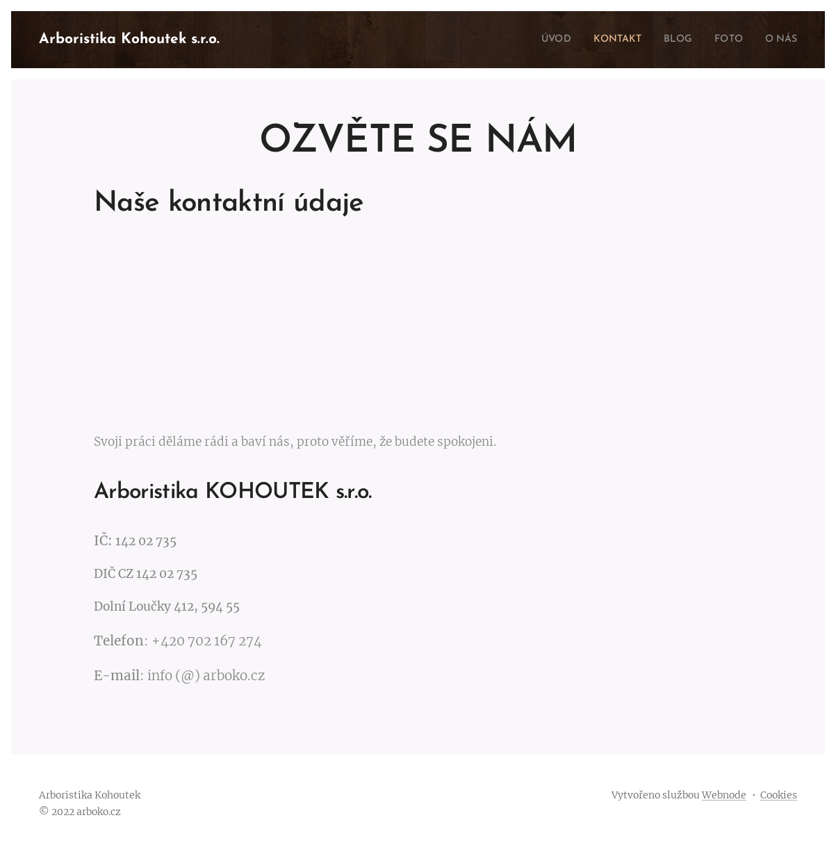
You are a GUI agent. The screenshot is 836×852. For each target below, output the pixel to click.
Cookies (778, 795)
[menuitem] (539, 39)
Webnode (724, 795)
